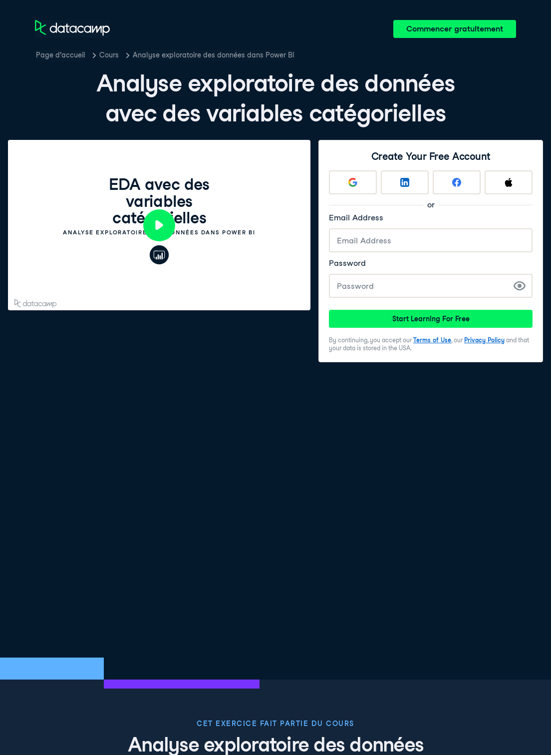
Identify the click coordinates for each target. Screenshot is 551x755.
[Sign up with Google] (353, 182)
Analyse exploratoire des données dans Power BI (213, 55)
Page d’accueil (60, 55)
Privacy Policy (484, 340)
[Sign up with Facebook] (457, 182)
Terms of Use (432, 340)
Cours (109, 55)
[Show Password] (520, 286)
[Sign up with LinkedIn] (405, 182)
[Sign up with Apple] (509, 182)
